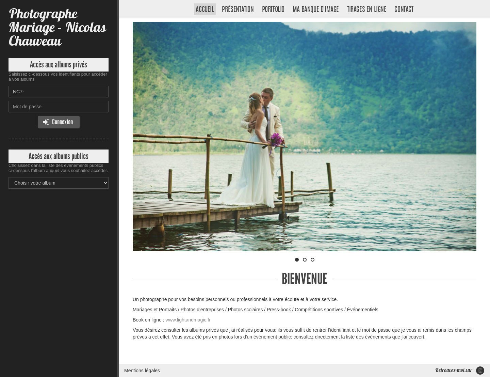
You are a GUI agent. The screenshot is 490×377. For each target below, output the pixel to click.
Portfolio (273, 9)
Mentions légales (142, 370)
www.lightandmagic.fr (188, 320)
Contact (403, 9)
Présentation (238, 9)
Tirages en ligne (367, 9)
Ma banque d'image (316, 9)
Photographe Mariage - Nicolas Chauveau (57, 27)
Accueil (205, 9)
